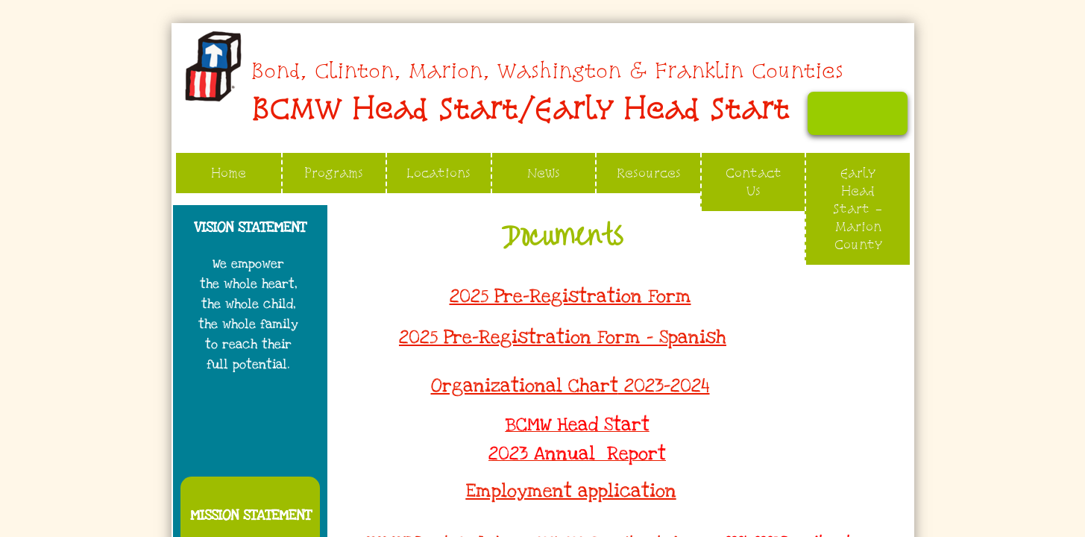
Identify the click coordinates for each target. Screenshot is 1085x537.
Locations (438, 172)
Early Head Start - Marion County (858, 208)
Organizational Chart (524, 386)
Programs (333, 172)
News (543, 172)
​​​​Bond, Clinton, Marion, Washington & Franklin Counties (547, 70)
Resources (649, 172)
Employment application (571, 491)
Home (228, 172)
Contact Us (753, 181)
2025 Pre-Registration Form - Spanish (562, 337)
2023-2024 (664, 386)
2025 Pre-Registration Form (570, 296)
